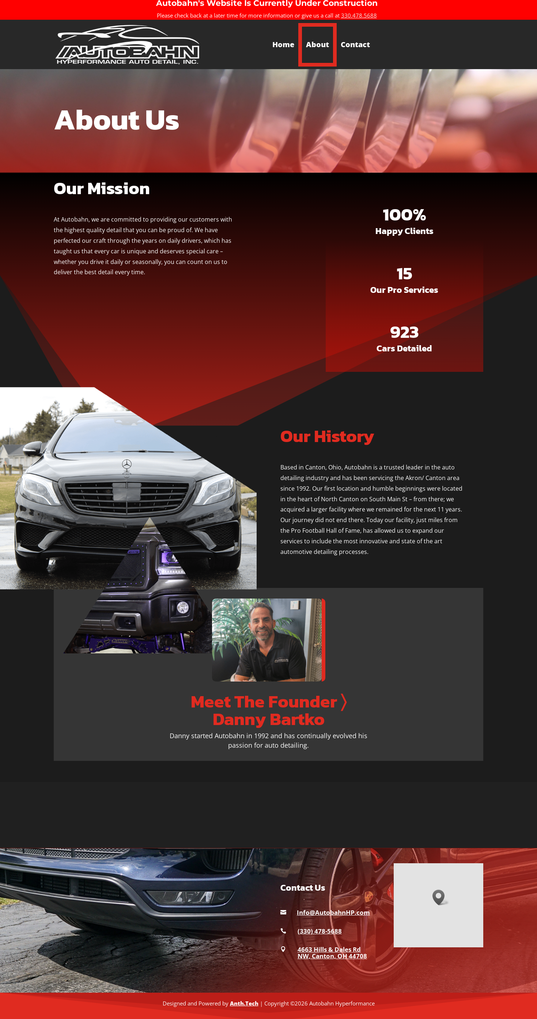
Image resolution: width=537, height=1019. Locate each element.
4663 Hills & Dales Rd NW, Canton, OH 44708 (332, 952)
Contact (355, 44)
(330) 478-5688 (320, 931)
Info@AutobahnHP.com (333, 912)
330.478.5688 (359, 15)
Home (283, 44)
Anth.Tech (244, 1003)
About (317, 44)
